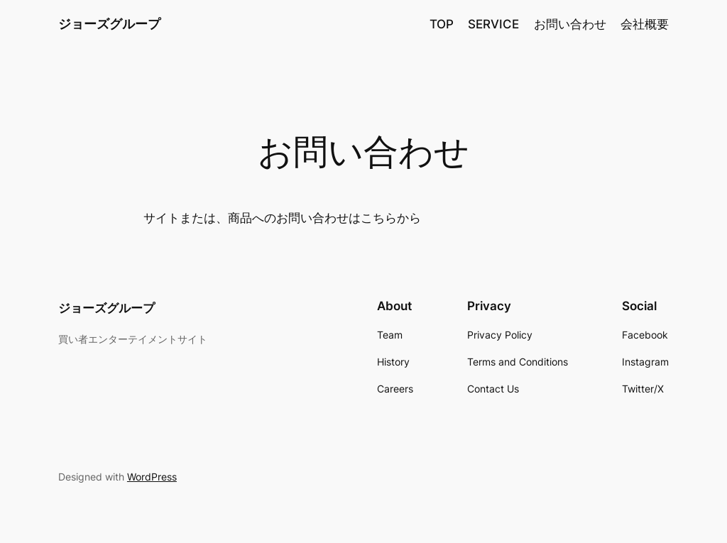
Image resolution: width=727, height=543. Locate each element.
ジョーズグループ (109, 23)
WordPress (152, 477)
